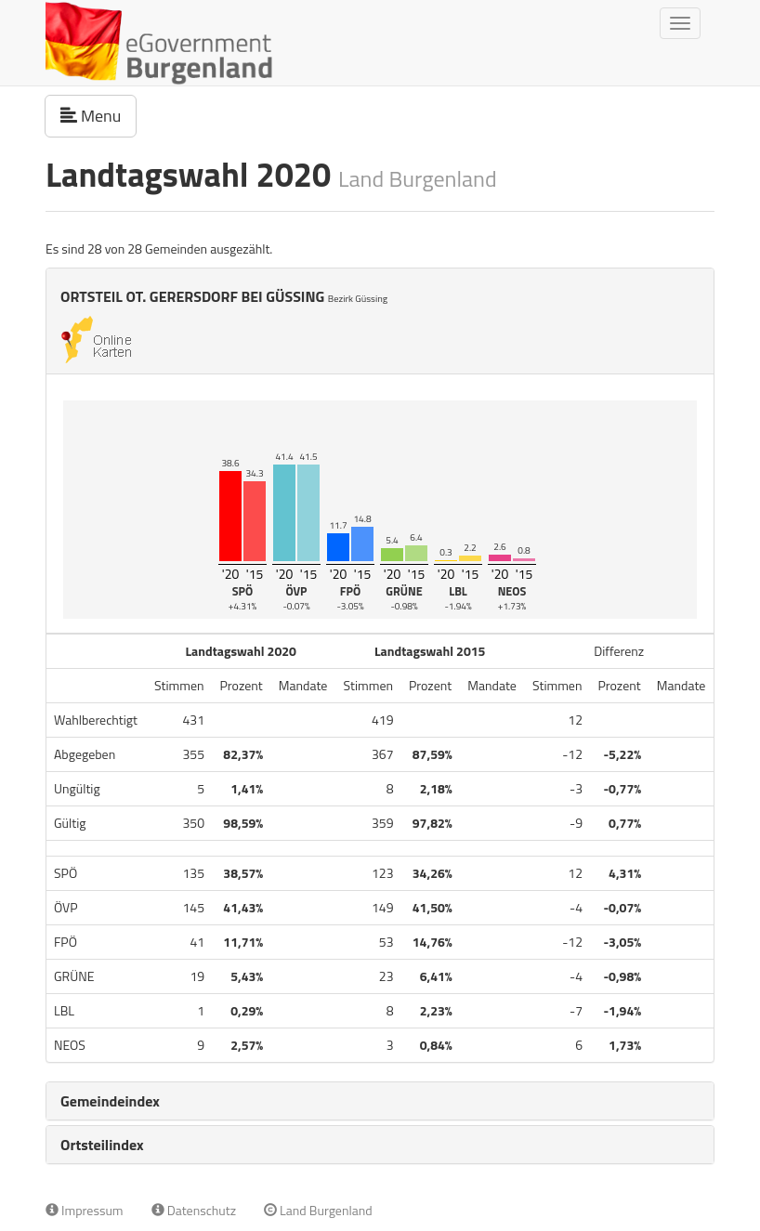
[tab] (380, 1101)
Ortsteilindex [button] (102, 1144)
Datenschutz (193, 1210)
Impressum (85, 1210)
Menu (98, 115)
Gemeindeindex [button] (110, 1101)
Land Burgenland (318, 1210)
